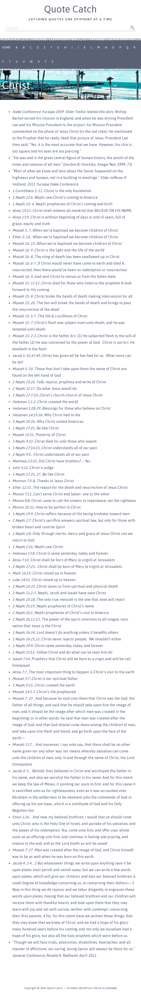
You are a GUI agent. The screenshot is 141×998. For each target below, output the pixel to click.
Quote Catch (70, 8)
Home (6, 47)
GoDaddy (111, 988)
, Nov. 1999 (111, 164)
